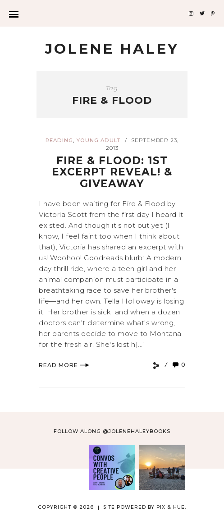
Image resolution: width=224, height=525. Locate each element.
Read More (64, 365)
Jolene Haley (112, 48)
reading (59, 140)
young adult (98, 140)
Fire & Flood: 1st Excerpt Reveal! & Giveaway (112, 172)
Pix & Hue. (171, 507)
